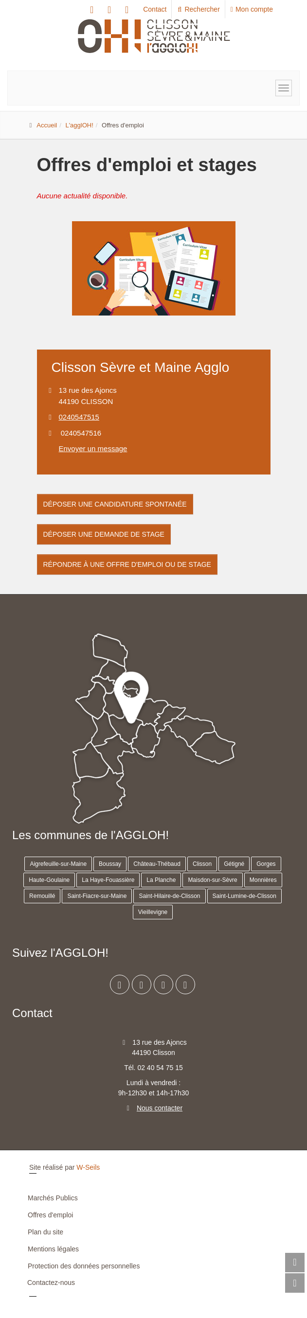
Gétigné (234, 864)
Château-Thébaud (157, 864)
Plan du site (45, 1232)
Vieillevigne (153, 912)
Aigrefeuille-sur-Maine (58, 864)
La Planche (161, 880)
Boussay (110, 864)
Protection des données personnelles (84, 1266)
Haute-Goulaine (49, 880)
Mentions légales (53, 1249)
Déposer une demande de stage (103, 534)
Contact (154, 9)
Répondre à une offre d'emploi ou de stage (127, 564)
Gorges (265, 864)
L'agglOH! (79, 125)
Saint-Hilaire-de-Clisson (169, 896)
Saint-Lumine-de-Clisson (244, 896)
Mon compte (252, 9)
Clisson (202, 864)
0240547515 (79, 417)
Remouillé (42, 896)
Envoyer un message (93, 448)
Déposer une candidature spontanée (115, 504)
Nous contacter (159, 1108)
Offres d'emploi (50, 1215)
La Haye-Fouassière (108, 880)
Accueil (46, 125)
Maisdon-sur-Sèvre (212, 880)
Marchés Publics (53, 1198)
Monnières (263, 880)
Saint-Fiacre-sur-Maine (96, 896)
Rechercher (198, 9)
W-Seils (88, 1167)
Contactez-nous (51, 1282)
